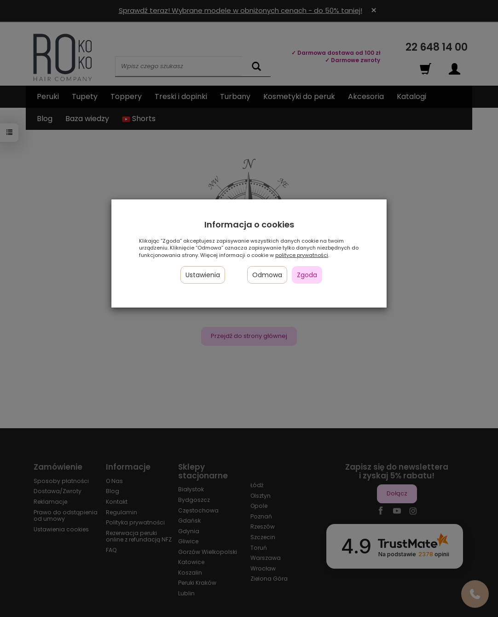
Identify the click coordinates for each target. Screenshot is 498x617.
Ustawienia (202, 274)
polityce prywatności (301, 255)
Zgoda (307, 274)
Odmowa (267, 274)
